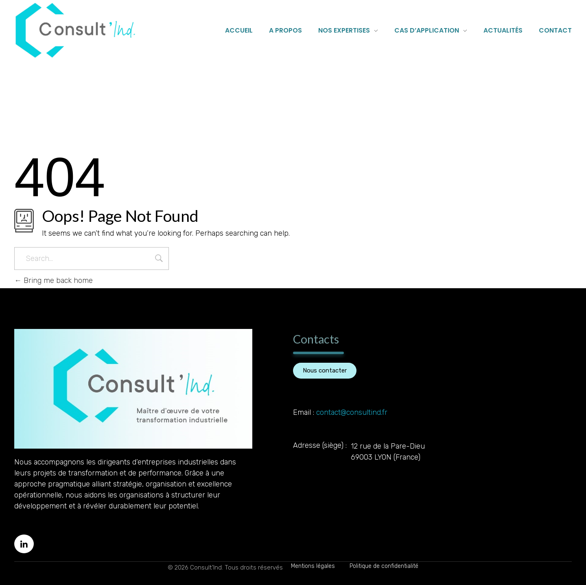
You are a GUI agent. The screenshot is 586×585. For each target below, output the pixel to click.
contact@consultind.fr (351, 412)
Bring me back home (53, 280)
